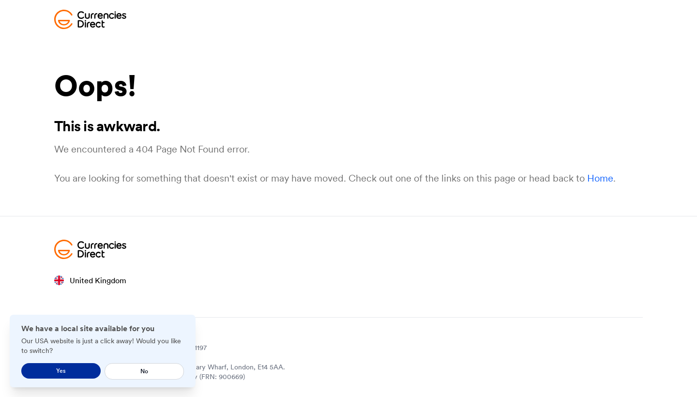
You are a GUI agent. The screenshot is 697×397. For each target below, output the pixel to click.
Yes (61, 370)
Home (600, 178)
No (144, 371)
